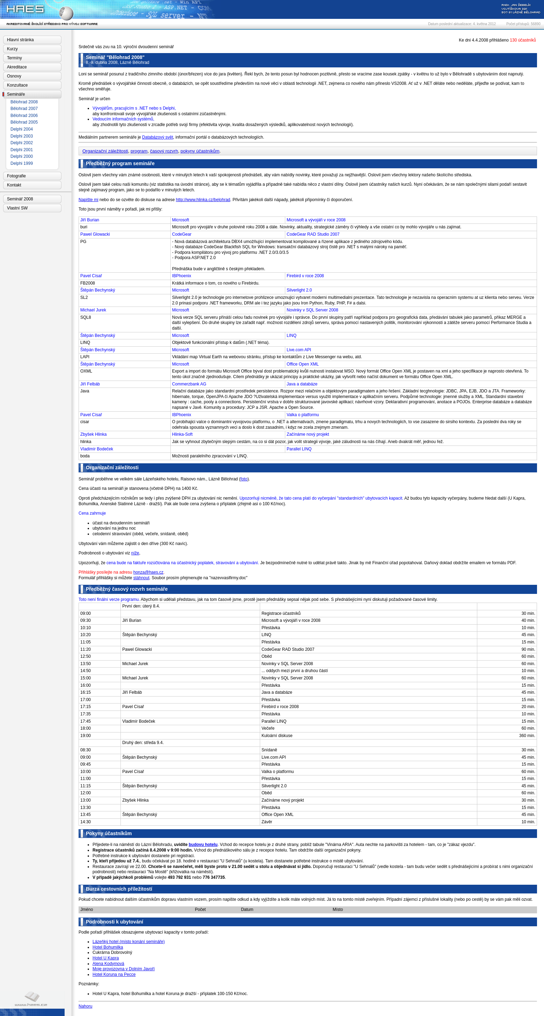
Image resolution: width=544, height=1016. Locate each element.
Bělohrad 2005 (24, 122)
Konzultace (17, 85)
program (139, 151)
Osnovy (14, 76)
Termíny (14, 58)
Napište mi (88, 199)
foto (244, 479)
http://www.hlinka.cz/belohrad (203, 199)
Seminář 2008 (20, 199)
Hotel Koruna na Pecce (114, 974)
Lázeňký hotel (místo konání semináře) (129, 941)
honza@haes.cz (148, 572)
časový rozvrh (164, 151)
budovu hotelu (203, 844)
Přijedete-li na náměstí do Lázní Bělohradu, (141, 844)
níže (135, 553)
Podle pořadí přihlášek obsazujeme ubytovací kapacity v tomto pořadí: (144, 932)
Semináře (16, 94)
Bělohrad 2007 (24, 108)
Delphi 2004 (21, 129)
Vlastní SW (17, 208)
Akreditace (17, 67)
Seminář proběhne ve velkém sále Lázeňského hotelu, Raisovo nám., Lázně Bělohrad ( (160, 479)
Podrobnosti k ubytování (114, 922)
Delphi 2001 (21, 149)
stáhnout (141, 577)
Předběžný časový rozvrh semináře (127, 589)
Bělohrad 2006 (24, 115)
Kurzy (12, 48)
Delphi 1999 (21, 163)
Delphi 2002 (21, 142)
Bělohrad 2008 (24, 102)
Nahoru (85, 1006)
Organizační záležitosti (105, 151)
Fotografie (16, 176)
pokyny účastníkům (200, 151)
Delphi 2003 (21, 136)
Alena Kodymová (108, 963)
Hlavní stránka (20, 39)
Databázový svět (157, 137)
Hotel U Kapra (106, 958)
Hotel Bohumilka (108, 947)
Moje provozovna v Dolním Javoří (124, 968)
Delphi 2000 (21, 156)
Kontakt (14, 185)
